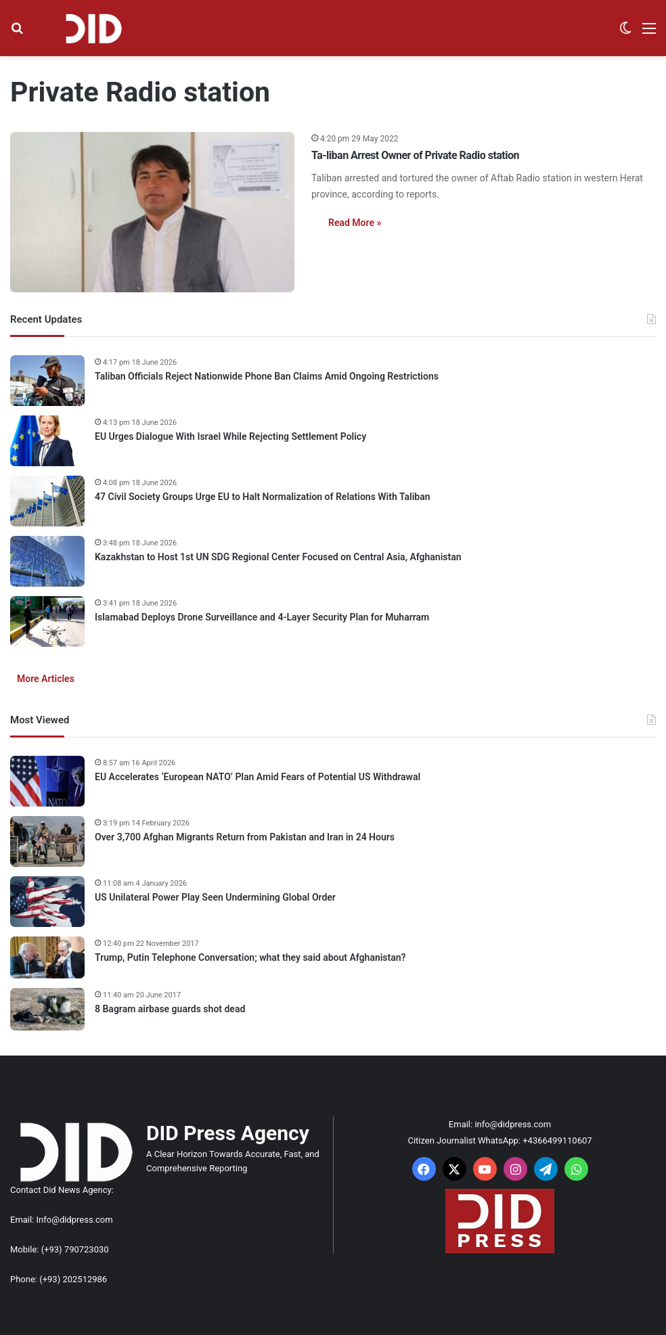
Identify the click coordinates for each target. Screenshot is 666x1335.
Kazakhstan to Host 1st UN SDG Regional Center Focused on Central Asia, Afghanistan (278, 556)
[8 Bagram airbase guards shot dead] (47, 1009)
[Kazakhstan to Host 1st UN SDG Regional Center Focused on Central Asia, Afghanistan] (47, 561)
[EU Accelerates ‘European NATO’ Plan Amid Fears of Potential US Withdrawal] (47, 781)
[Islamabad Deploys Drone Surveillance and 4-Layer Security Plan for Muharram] (47, 621)
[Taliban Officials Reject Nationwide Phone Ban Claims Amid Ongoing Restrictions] (47, 380)
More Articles (45, 678)
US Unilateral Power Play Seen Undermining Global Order (215, 897)
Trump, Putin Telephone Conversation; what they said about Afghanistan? (250, 957)
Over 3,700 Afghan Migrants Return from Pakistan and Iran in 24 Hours (245, 837)
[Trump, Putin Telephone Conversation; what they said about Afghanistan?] (47, 957)
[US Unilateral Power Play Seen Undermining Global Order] (47, 901)
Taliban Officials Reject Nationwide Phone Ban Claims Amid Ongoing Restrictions (267, 376)
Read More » (354, 222)
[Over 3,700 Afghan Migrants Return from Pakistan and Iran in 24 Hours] (47, 841)
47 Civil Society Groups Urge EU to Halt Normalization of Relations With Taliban (262, 496)
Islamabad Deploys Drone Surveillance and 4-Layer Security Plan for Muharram (262, 617)
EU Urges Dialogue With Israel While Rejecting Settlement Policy (230, 436)
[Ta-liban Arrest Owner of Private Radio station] (152, 212)
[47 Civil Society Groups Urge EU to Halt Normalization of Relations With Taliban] (47, 501)
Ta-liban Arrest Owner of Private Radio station (415, 155)
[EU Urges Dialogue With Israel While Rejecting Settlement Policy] (47, 440)
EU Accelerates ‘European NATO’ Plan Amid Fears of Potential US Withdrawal (257, 776)
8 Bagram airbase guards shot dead (170, 1008)
